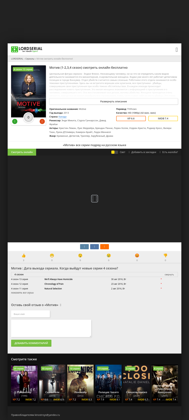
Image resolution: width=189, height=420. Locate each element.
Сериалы (29, 58)
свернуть (169, 274)
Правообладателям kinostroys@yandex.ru (35, 415)
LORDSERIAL (17, 58)
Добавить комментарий (31, 343)
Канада (62, 116)
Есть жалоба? (169, 152)
